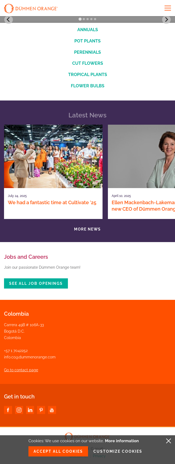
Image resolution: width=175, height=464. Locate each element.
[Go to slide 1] (79, 19)
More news (87, 229)
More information (122, 440)
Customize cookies (117, 451)
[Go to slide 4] (91, 19)
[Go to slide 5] (95, 19)
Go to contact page (21, 370)
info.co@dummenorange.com (30, 357)
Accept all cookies (58, 451)
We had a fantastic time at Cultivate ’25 (52, 202)
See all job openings (36, 283)
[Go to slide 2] (84, 19)
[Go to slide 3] (87, 19)
